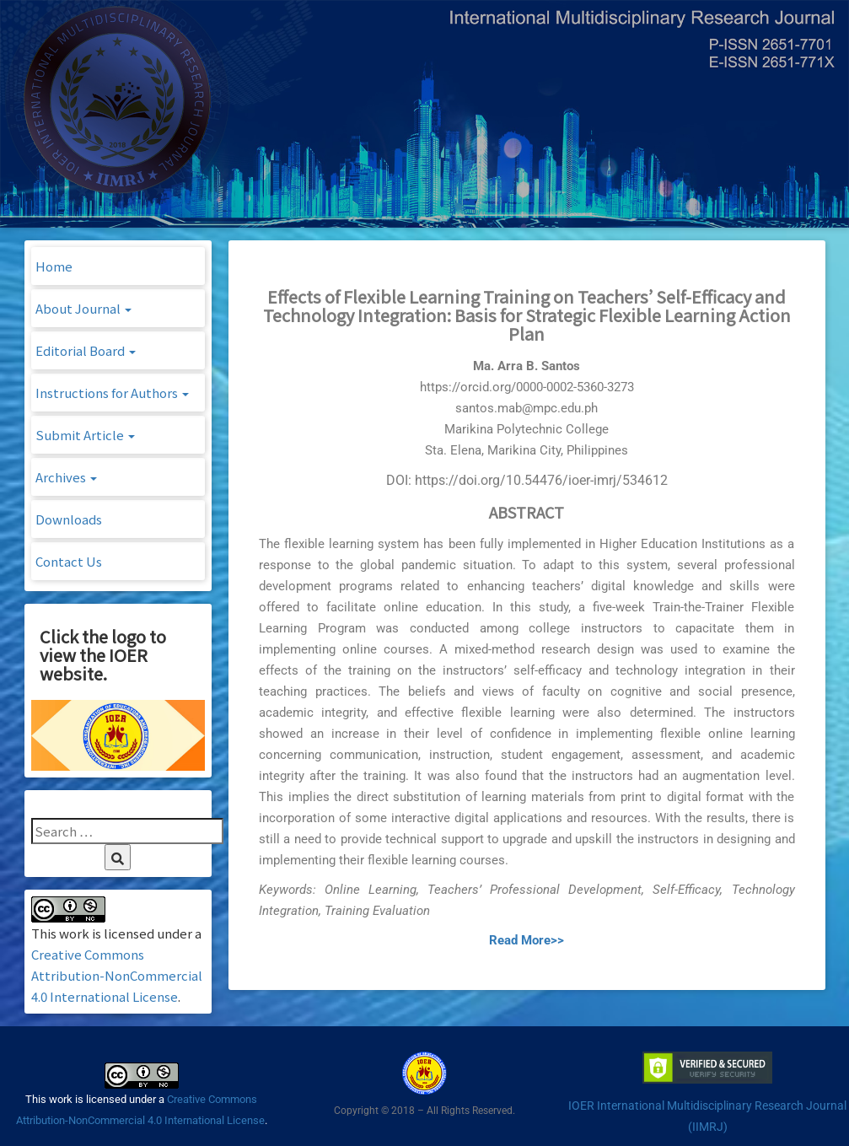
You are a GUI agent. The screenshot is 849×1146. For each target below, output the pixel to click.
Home (54, 266)
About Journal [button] (83, 308)
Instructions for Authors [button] (112, 392)
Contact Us (68, 561)
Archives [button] (66, 477)
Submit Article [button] (85, 435)
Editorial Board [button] (85, 350)
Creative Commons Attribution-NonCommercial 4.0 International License (116, 975)
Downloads (68, 519)
